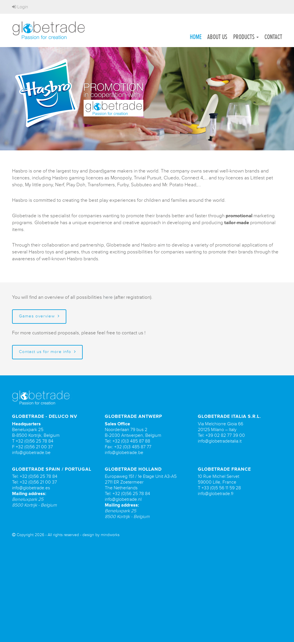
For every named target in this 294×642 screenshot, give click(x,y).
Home (196, 36)
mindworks (110, 534)
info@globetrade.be (31, 452)
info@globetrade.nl (123, 499)
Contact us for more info (47, 351)
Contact (273, 36)
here (108, 297)
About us (217, 36)
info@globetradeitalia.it (219, 441)
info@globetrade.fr (216, 493)
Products (246, 36)
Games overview (39, 316)
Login (20, 7)
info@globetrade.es (31, 488)
